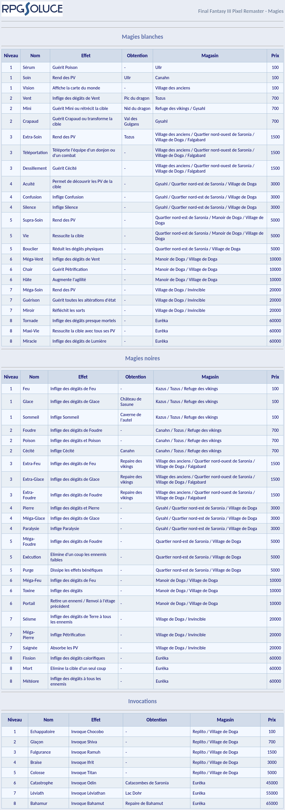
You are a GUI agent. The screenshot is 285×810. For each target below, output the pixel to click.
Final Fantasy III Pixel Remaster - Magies (241, 11)
